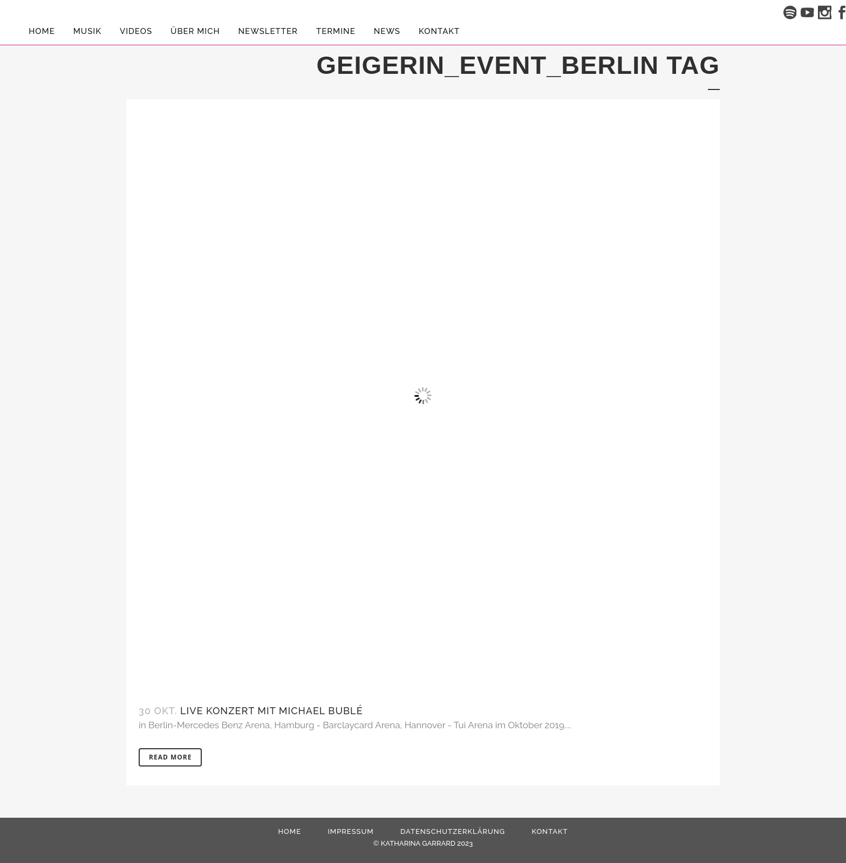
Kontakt (549, 831)
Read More (170, 757)
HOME (289, 831)
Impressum (350, 831)
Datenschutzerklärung (452, 831)
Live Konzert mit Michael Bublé (271, 710)
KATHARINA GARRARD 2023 (427, 843)
